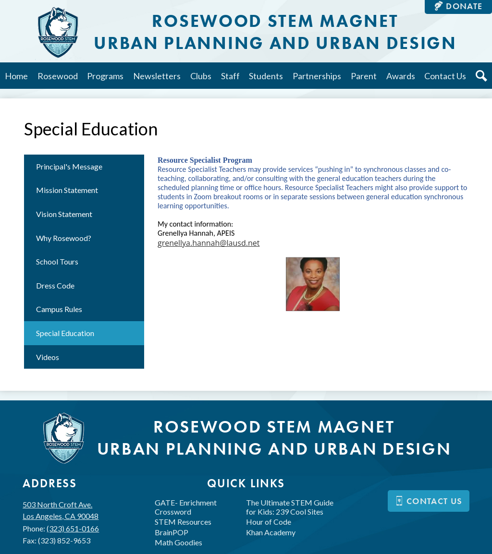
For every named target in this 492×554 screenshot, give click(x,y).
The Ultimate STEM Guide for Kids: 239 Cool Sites (289, 507)
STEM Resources (183, 521)
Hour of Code (268, 521)
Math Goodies (178, 542)
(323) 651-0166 (73, 528)
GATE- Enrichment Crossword (186, 507)
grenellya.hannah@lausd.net (208, 243)
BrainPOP (171, 532)
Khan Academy (270, 532)
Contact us (428, 500)
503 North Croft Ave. (60, 511)
